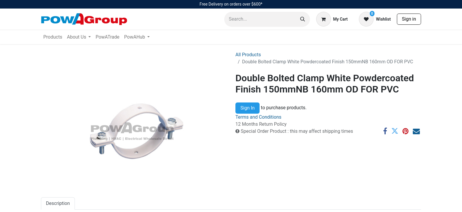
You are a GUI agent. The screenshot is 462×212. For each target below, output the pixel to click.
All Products (248, 54)
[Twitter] (394, 131)
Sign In (247, 108)
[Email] (416, 131)
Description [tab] (58, 203)
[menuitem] (53, 37)
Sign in (409, 19)
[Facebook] (385, 131)
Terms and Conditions (258, 117)
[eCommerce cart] (332, 19)
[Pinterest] (405, 131)
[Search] (302, 19)
